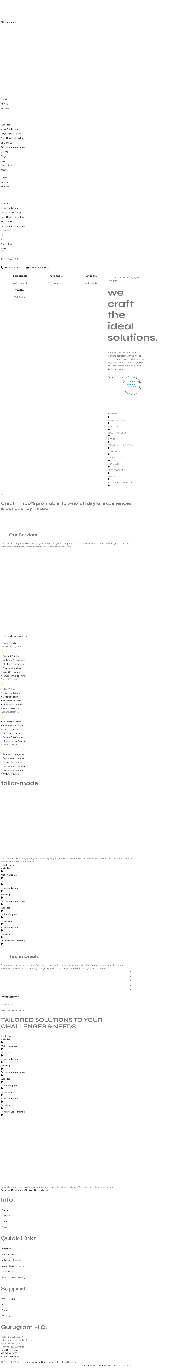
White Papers (8, 1298)
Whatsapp (7, 1316)
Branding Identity (15, 636)
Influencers (113, 426)
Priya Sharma (10, 996)
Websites (112, 414)
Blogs (4, 1227)
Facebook (20, 275)
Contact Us (7, 1310)
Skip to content (8, 22)
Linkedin (91, 275)
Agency (5, 1209)
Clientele (6, 1215)
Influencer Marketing (12, 1260)
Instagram (56, 275)
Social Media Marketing (13, 1265)
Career (5, 1221)
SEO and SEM (8, 1271)
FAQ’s (4, 1304)
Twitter (20, 290)
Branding (112, 439)
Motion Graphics (116, 420)
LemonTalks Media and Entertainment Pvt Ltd (41, 1362)
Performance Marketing (120, 445)
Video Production (117, 433)
